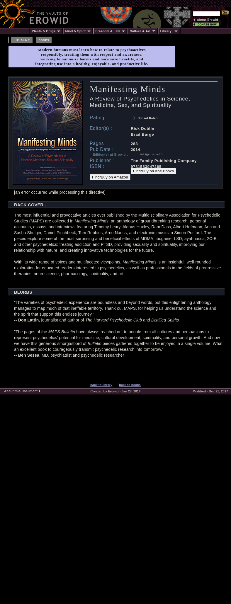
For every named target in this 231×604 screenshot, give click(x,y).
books (44, 40)
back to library (101, 385)
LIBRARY (21, 40)
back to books (130, 385)
